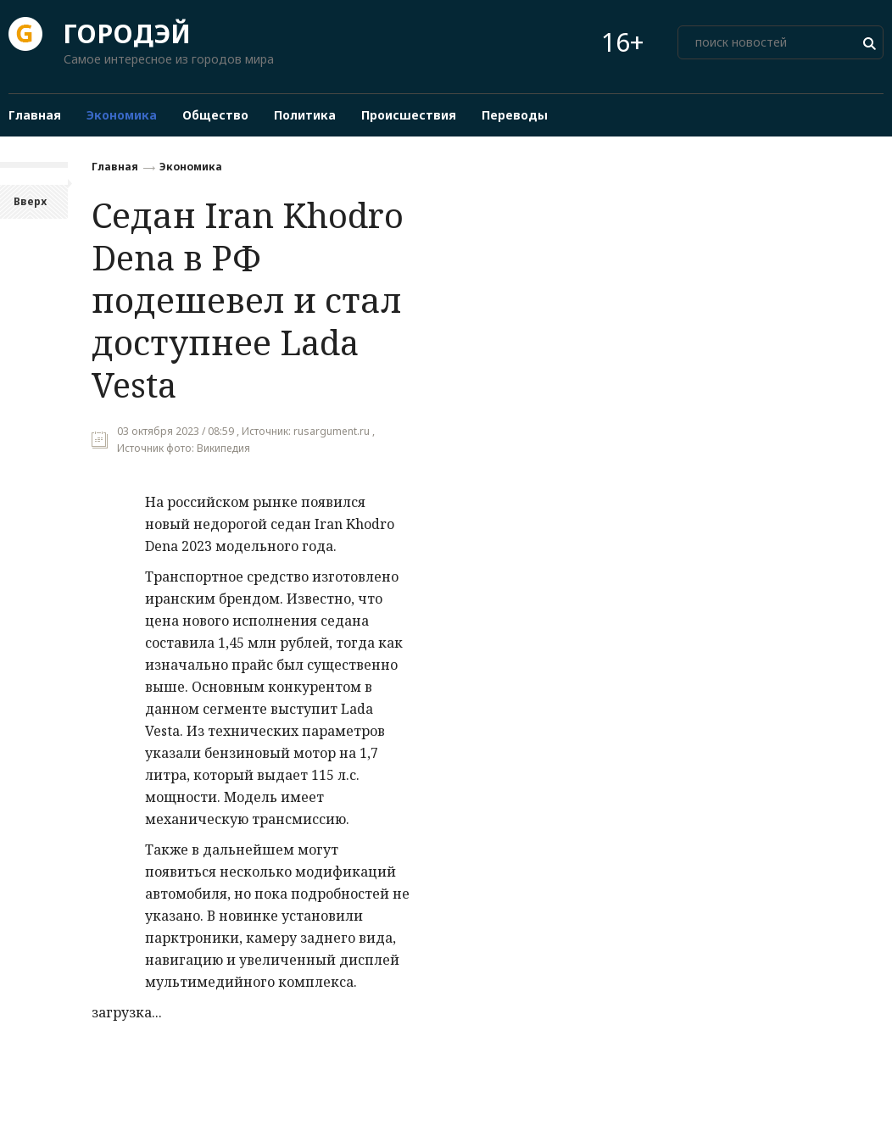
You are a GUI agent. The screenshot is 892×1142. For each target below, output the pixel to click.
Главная (115, 166)
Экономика (190, 166)
